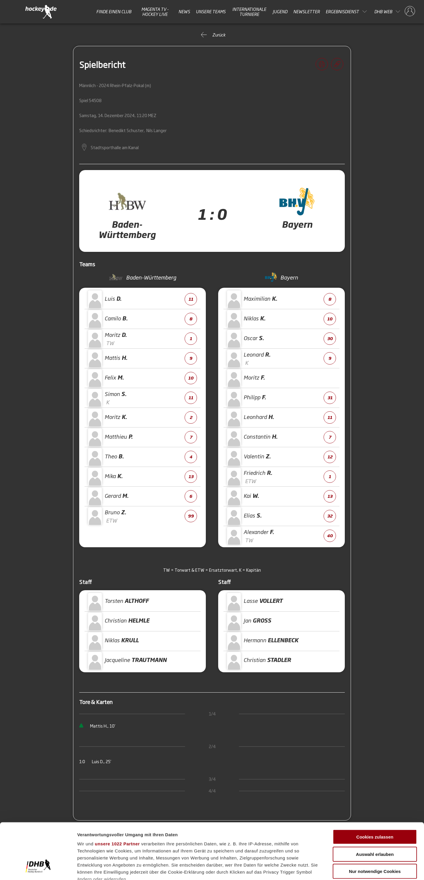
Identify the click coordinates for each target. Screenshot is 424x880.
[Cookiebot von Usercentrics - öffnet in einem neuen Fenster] (38, 868)
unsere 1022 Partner (117, 796)
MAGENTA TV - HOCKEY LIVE (155, 11)
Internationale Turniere (249, 11)
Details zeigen (313, 868)
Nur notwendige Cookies (375, 823)
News (184, 11)
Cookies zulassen (374, 789)
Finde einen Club (113, 11)
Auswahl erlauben (375, 806)
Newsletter (306, 11)
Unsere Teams (211, 11)
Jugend (280, 11)
